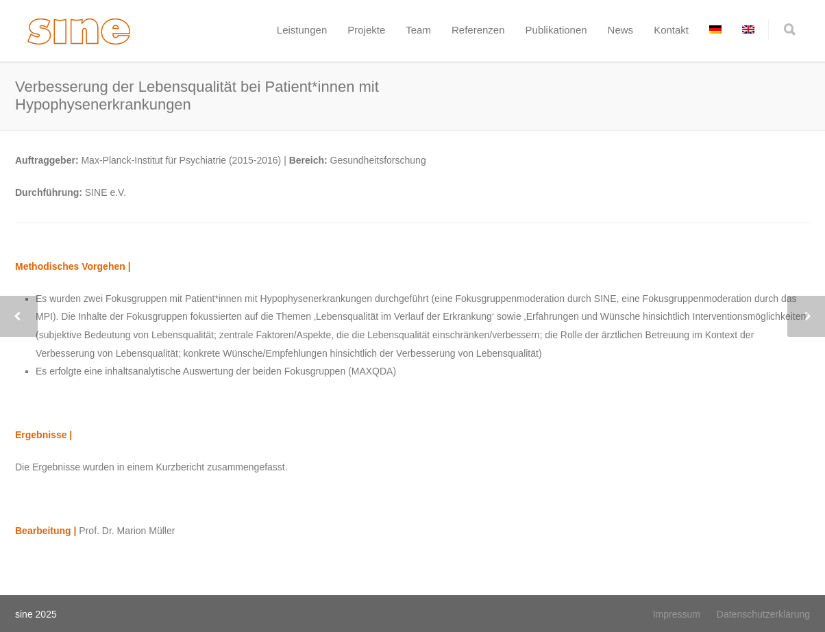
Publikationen (556, 30)
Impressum (676, 614)
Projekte (366, 30)
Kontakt (671, 30)
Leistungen (302, 30)
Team (418, 30)
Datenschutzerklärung (763, 614)
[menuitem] (715, 30)
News (621, 30)
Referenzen (478, 30)
